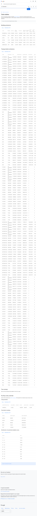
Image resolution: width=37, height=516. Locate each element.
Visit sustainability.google (5, 491)
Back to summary (5, 12)
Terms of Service (17, 16)
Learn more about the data (6, 463)
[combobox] (5, 6)
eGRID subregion (13, 397)
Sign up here (3, 476)
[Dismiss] (29, 8)
